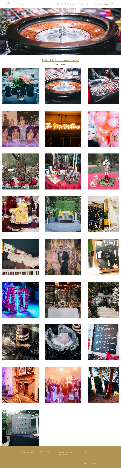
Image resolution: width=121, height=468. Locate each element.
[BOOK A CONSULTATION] (90, 464)
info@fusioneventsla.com (45, 454)
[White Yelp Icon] (88, 452)
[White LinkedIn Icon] (93, 452)
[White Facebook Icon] (83, 452)
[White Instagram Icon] (85, 452)
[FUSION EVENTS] (22, 5)
